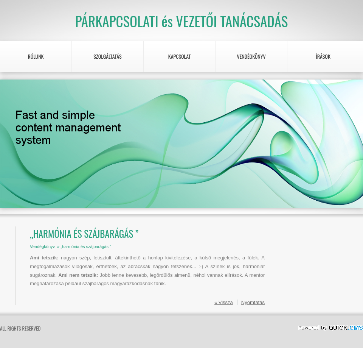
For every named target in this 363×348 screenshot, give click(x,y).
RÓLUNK (35, 56)
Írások (323, 56)
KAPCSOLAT (179, 56)
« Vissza (223, 302)
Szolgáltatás (107, 56)
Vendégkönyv (251, 56)
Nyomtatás (253, 302)
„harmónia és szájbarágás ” (85, 246)
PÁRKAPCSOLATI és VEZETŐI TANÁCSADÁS (181, 21)
